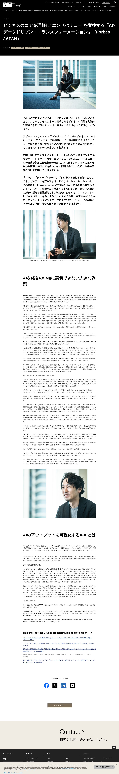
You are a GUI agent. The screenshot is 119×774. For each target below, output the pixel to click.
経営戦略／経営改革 (89, 758)
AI (102, 761)
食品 (67, 758)
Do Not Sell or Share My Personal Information (104, 767)
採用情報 (78, 2)
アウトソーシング (107, 758)
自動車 (50, 758)
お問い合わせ (106, 2)
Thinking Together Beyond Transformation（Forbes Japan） (56, 632)
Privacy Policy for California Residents (13, 772)
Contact (70, 731)
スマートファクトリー (33, 758)
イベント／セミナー (67, 2)
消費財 (68, 761)
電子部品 (50, 761)
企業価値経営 (30, 761)
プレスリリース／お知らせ (52, 2)
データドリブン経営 (89, 761)
